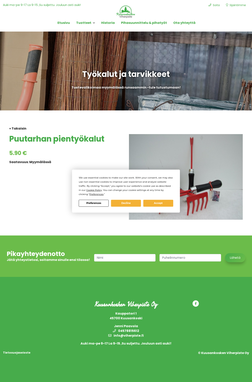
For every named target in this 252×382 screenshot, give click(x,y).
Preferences (93, 203)
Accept (158, 203)
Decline (126, 203)
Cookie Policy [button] (94, 190)
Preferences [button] (96, 194)
